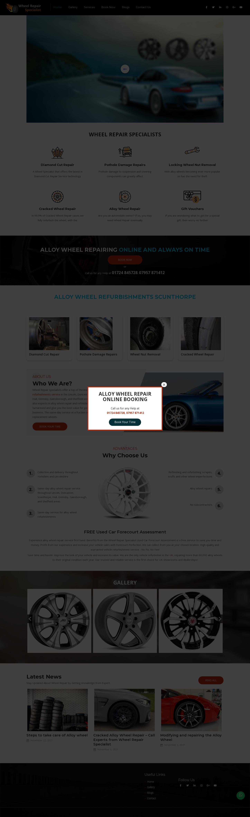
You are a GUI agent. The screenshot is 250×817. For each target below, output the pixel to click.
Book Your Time (125, 422)
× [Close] (164, 384)
